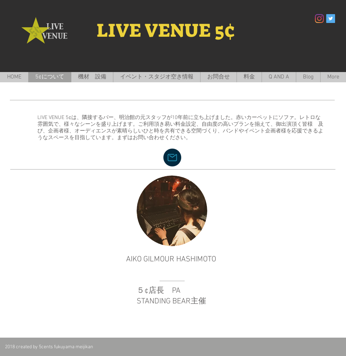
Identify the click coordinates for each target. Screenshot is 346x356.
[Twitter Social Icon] (330, 18)
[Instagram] (319, 18)
